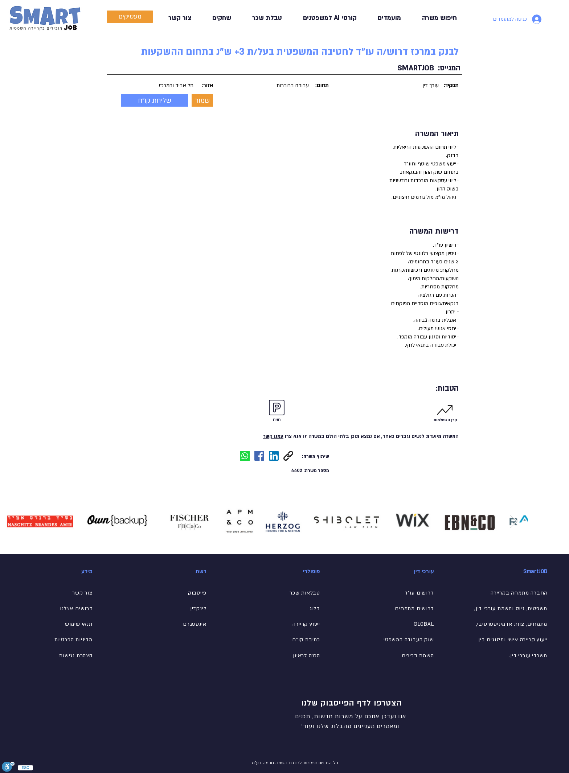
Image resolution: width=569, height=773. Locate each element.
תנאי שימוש (79, 624)
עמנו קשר (273, 436)
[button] (262, 18)
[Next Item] (513, 521)
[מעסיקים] (130, 17)
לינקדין (198, 608)
